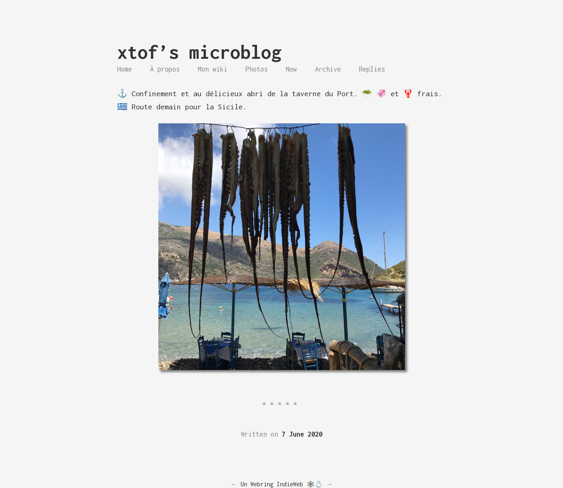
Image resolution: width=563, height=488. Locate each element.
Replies (372, 69)
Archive (328, 69)
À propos (165, 69)
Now (291, 69)
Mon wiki (212, 69)
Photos (257, 69)
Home (124, 69)
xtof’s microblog (199, 52)
